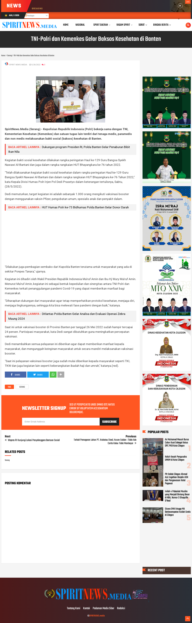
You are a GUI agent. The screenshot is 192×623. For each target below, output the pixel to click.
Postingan (29, 16)
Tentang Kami (73, 608)
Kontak (86, 608)
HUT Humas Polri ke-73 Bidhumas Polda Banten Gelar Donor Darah (85, 207)
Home (66, 25)
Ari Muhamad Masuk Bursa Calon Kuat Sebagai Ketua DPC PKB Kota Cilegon (177, 442)
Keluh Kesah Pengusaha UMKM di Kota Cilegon (176, 458)
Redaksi (121, 608)
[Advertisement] (70, 237)
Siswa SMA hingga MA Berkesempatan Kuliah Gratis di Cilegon (178, 512)
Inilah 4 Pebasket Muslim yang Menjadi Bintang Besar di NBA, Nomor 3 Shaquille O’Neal (177, 496)
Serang (22, 387)
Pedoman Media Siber (103, 608)
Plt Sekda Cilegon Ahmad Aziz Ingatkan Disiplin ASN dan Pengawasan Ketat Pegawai (176, 479)
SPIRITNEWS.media (97, 616)
